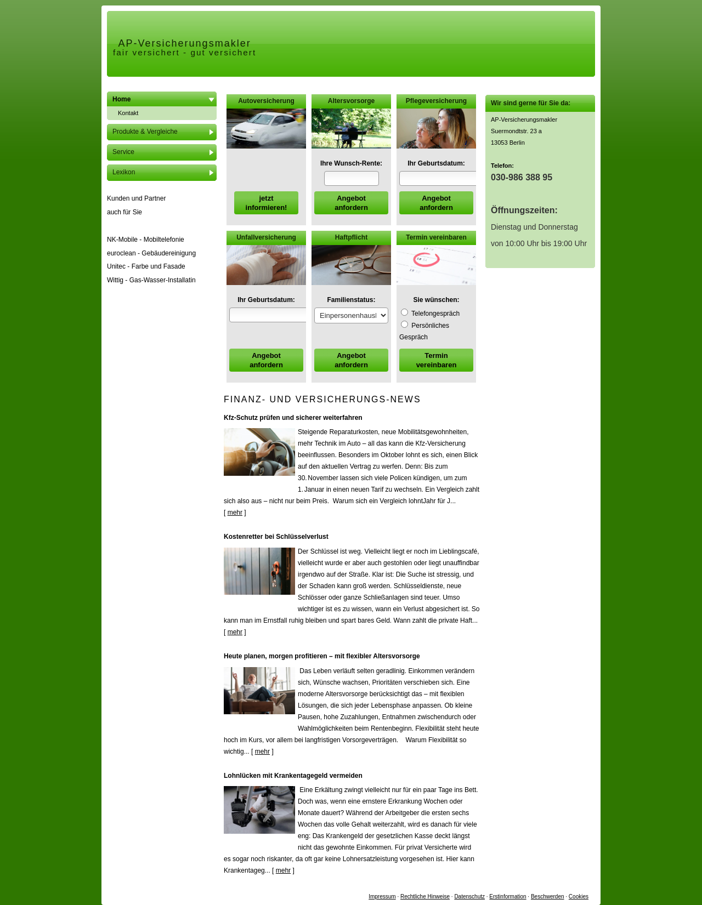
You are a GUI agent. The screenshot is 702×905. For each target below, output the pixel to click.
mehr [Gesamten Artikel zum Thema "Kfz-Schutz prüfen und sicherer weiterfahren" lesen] (235, 512)
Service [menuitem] (123, 152)
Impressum (382, 896)
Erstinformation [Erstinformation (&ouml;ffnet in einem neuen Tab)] (507, 896)
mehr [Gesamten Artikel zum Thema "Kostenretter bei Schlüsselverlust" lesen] (235, 632)
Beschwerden (547, 896)
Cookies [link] (578, 896)
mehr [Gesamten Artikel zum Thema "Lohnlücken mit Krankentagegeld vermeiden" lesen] (283, 870)
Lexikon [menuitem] (123, 172)
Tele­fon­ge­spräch (430, 313)
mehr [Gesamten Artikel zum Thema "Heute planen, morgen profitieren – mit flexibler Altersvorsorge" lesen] (262, 751)
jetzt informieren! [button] (266, 203)
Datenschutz (469, 896)
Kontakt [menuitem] (128, 113)
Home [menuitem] (121, 99)
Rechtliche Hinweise (425, 896)
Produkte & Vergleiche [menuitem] (145, 131)
